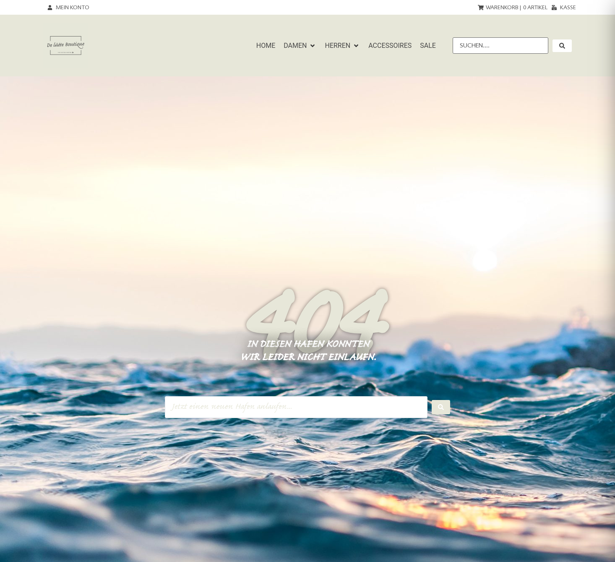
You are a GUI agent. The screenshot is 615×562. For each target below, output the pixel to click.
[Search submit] (441, 407)
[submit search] (562, 45)
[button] (300, 46)
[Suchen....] (500, 45)
